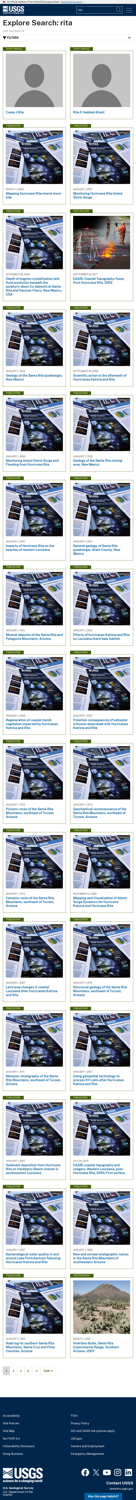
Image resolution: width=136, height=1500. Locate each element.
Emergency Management (87, 1454)
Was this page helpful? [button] (103, 1496)
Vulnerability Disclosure (18, 1446)
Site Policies (11, 1423)
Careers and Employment (87, 1446)
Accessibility (11, 1415)
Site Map (9, 1431)
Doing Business (13, 1454)
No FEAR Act (11, 1438)
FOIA (74, 1415)
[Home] (13, 13)
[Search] (118, 9)
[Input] (99, 9)
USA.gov (76, 1438)
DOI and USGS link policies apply (93, 1431)
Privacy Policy (80, 1423)
